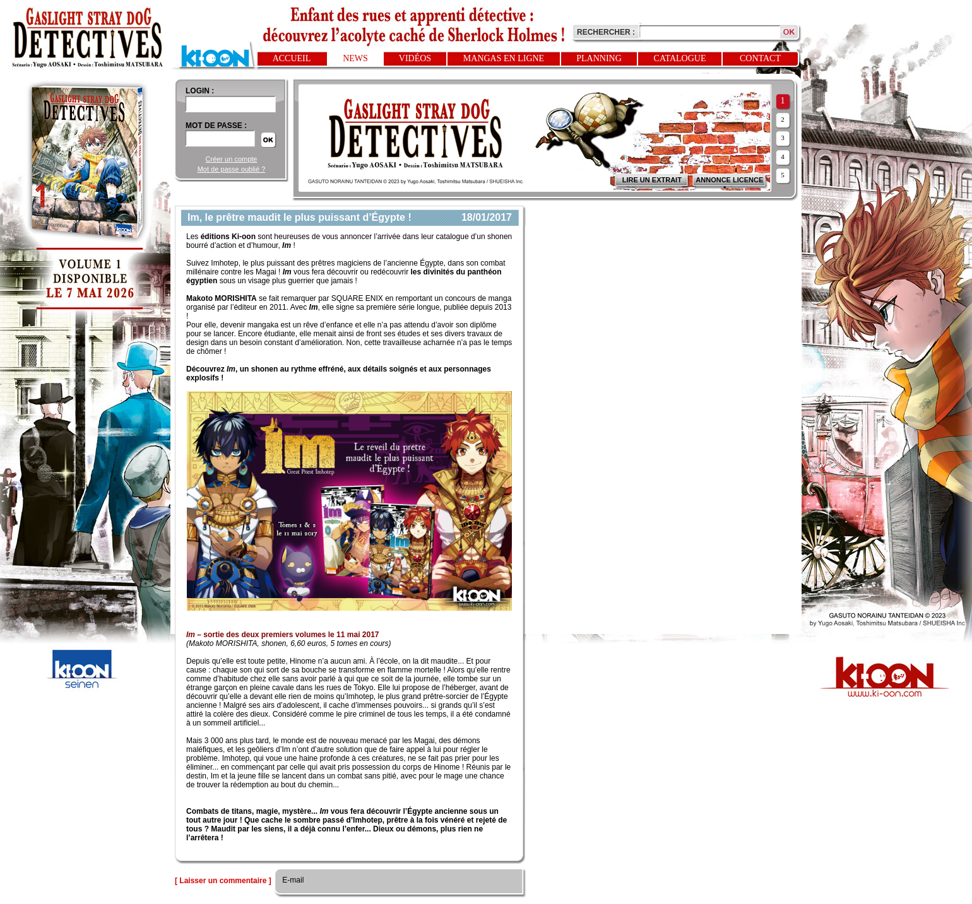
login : (200, 90)
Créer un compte (232, 159)
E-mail (292, 880)
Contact (760, 58)
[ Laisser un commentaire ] (223, 880)
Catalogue (680, 58)
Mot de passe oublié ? (232, 169)
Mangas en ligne (503, 58)
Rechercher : (606, 32)
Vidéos (415, 58)
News (355, 58)
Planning (599, 58)
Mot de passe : (216, 125)
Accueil (292, 58)
